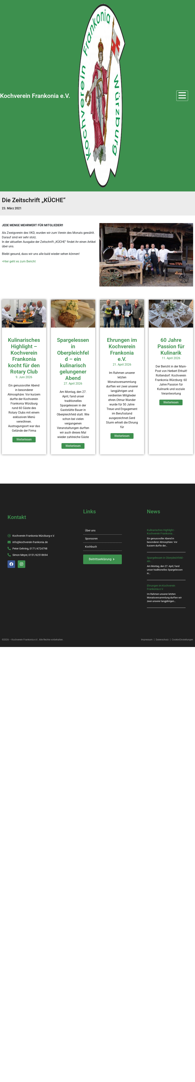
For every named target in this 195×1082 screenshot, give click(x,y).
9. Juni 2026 (24, 377)
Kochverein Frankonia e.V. (35, 95)
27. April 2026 (73, 383)
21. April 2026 (122, 364)
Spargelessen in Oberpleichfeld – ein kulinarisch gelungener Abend (73, 359)
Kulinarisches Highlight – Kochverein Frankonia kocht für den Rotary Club (24, 356)
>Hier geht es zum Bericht (19, 261)
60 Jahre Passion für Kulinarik (170, 346)
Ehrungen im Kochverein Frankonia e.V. (122, 349)
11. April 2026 (171, 358)
